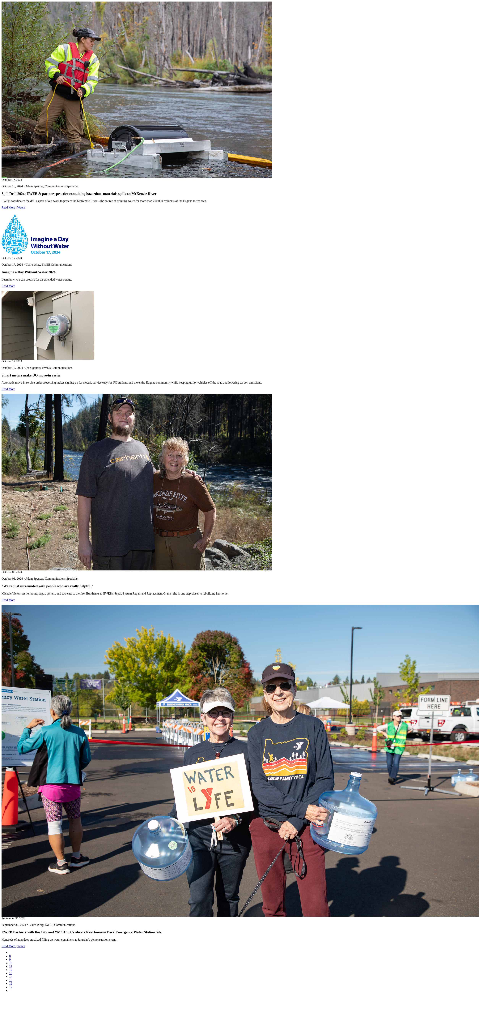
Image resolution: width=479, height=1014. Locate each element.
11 (10, 966)
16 (10, 983)
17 (10, 987)
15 (10, 980)
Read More (9, 207)
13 (10, 973)
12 (10, 969)
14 (10, 976)
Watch (21, 207)
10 (10, 963)
